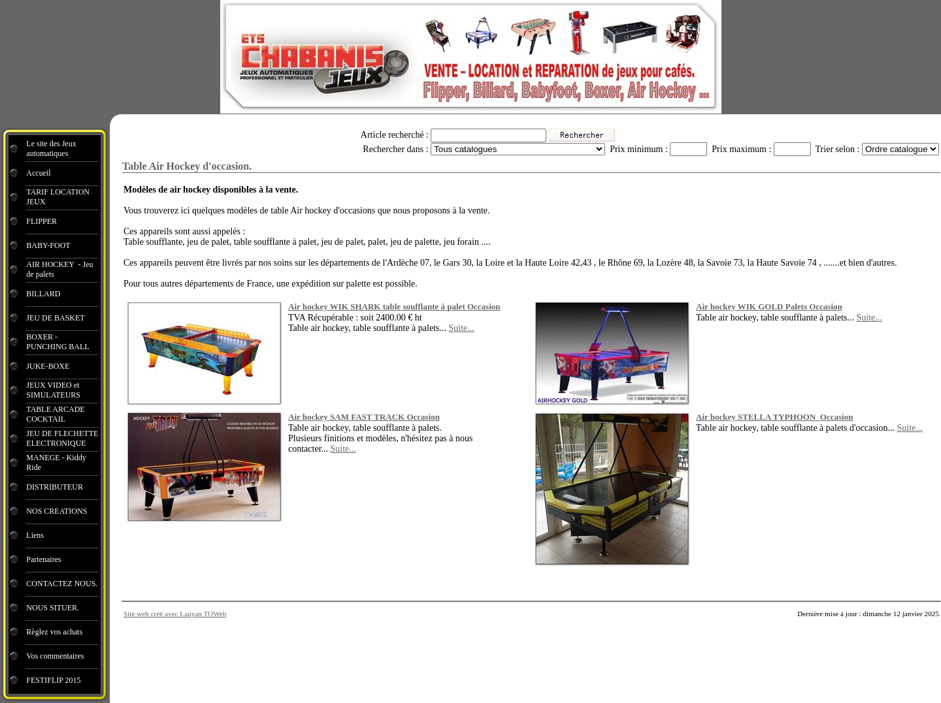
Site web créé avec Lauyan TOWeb (175, 613)
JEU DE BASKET (55, 317)
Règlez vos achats (54, 631)
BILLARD (43, 293)
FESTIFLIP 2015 (53, 680)
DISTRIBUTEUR (54, 487)
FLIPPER (41, 221)
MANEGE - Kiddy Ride (56, 462)
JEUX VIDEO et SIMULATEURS (53, 390)
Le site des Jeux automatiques (51, 148)
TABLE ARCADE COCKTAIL (55, 414)
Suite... (461, 328)
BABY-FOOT (48, 245)
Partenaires (44, 559)
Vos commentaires (55, 656)
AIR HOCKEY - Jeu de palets (59, 269)
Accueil (38, 173)
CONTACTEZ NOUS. (61, 583)
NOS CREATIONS (56, 511)
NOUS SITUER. (52, 607)
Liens (35, 535)
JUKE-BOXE (47, 366)
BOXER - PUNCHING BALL (57, 341)
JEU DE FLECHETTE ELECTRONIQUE (62, 438)
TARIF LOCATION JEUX (58, 196)
